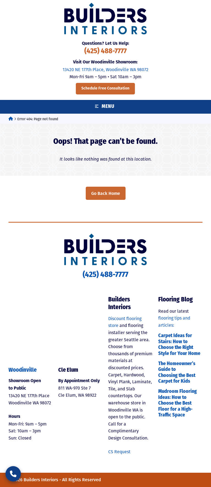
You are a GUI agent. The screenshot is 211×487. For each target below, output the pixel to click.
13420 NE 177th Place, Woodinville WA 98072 (105, 69)
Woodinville (23, 370)
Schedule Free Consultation (105, 88)
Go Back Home (105, 193)
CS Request (119, 451)
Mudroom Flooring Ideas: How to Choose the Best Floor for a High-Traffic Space (177, 403)
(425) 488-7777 (105, 51)
